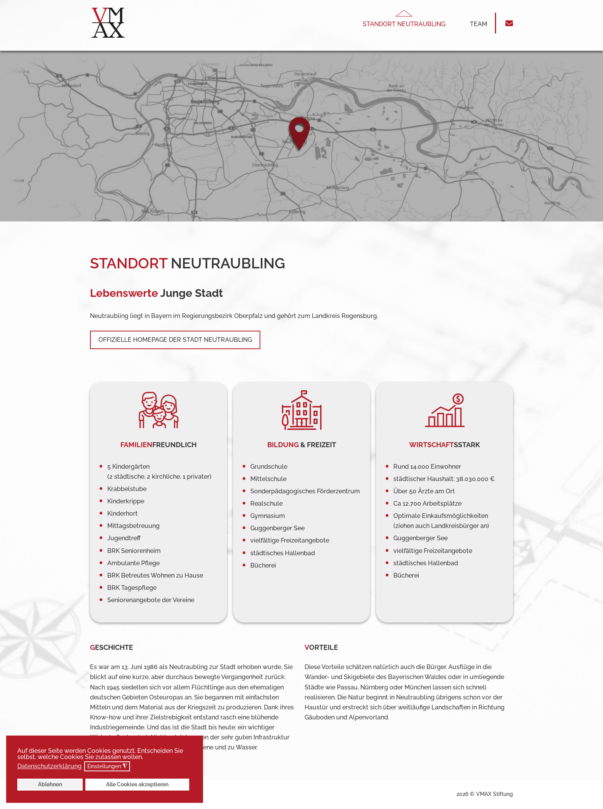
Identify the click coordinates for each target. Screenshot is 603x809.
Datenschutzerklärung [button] (49, 766)
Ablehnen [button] (50, 784)
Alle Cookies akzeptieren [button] (137, 784)
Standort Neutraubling (404, 24)
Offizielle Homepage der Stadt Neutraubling (175, 339)
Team (478, 24)
